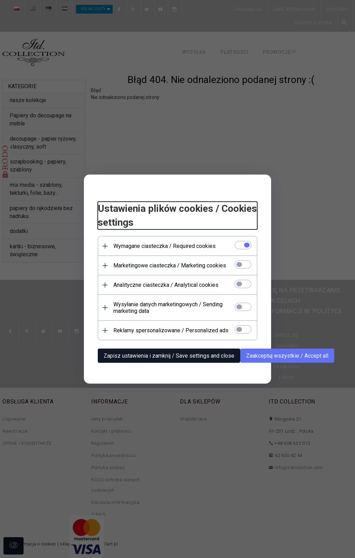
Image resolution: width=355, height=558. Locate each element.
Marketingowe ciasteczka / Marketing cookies (169, 265)
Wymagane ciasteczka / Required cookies (164, 246)
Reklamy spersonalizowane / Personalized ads (170, 330)
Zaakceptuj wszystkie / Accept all (287, 355)
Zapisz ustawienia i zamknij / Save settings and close (169, 355)
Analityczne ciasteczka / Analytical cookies (165, 285)
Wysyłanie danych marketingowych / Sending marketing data (168, 307)
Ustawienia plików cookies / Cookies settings (177, 215)
